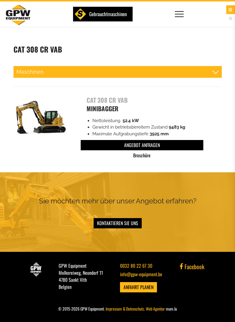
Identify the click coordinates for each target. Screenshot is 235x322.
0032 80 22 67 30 (136, 265)
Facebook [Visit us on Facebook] (192, 266)
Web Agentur (155, 309)
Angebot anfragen (142, 145)
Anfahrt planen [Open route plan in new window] (138, 287)
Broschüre (142, 155)
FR (230, 18)
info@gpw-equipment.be (141, 274)
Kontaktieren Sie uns (117, 223)
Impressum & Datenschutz (125, 309)
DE (230, 9)
